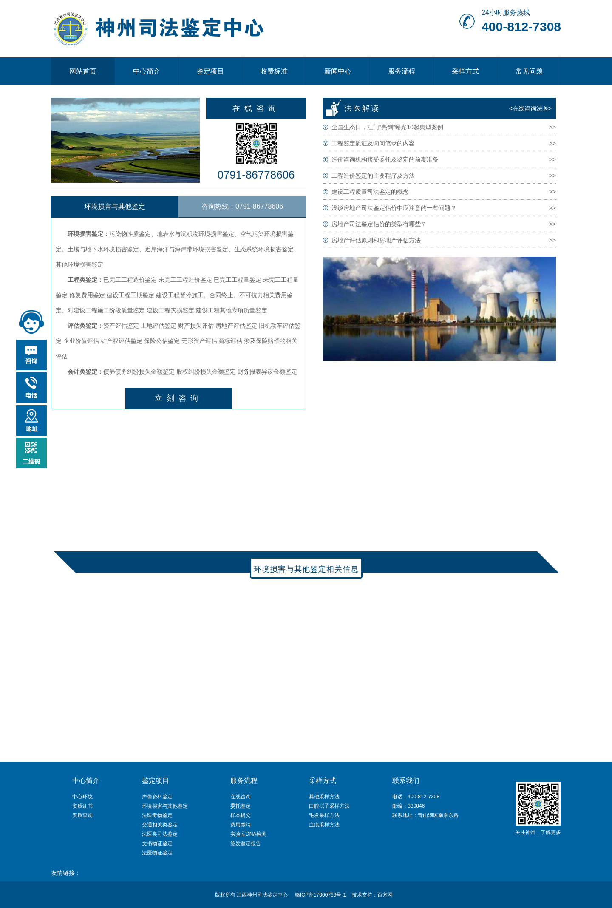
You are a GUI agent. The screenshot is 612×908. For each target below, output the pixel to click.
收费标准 (274, 71)
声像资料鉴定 (157, 797)
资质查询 (82, 815)
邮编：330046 (408, 806)
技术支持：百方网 (372, 895)
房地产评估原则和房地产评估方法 (376, 240)
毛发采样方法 (324, 815)
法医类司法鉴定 (160, 834)
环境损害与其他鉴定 (165, 806)
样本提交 (240, 815)
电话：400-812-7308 (415, 797)
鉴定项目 (210, 71)
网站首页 (82, 71)
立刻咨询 (178, 398)
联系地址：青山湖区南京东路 (425, 815)
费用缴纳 (240, 825)
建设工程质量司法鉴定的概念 (370, 191)
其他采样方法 (324, 797)
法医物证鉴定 (157, 853)
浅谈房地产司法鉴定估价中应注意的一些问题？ (394, 207)
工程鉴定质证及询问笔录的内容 (373, 143)
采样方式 (465, 71)
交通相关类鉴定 (160, 825)
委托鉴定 (240, 806)
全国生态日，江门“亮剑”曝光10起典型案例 (387, 127)
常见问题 (529, 71)
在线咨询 (256, 108)
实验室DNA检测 (248, 834)
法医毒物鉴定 (157, 815)
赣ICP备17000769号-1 (320, 895)
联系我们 (405, 780)
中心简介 (146, 71)
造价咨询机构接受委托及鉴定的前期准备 (385, 159)
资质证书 (82, 806)
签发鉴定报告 (245, 843)
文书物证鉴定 (157, 843)
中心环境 (82, 797)
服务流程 (401, 71)
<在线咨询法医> (530, 108)
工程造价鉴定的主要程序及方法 (373, 175)
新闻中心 (337, 71)
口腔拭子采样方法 (329, 806)
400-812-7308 (521, 27)
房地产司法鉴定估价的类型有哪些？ (379, 224)
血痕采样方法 (324, 825)
